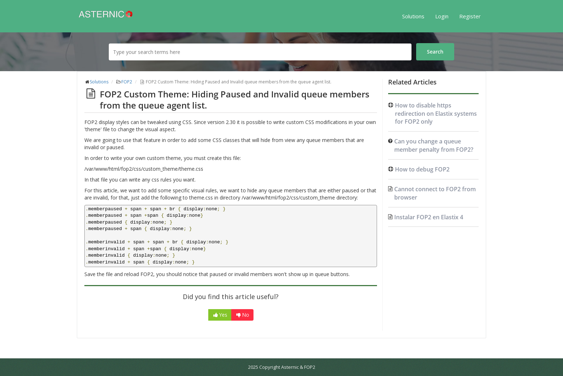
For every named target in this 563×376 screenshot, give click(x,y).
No (242, 314)
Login (441, 16)
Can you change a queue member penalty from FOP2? (433, 145)
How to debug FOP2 (422, 169)
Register (470, 16)
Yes (220, 314)
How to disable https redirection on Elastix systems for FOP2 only (436, 113)
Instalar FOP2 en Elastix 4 (428, 217)
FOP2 (126, 82)
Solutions (413, 16)
